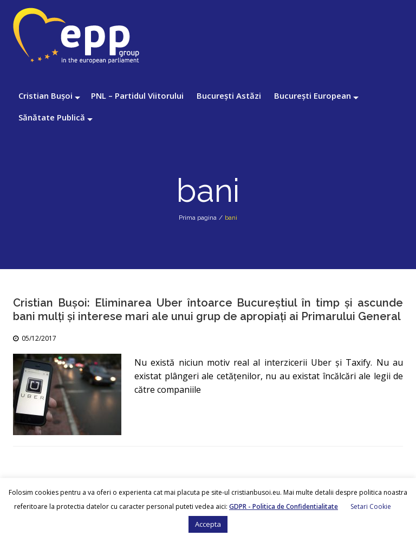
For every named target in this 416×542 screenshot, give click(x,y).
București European (312, 95)
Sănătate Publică (51, 117)
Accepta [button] (208, 524)
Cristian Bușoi (45, 95)
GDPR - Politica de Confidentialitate (283, 506)
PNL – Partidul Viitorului (137, 95)
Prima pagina (198, 217)
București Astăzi (229, 95)
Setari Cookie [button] (370, 506)
